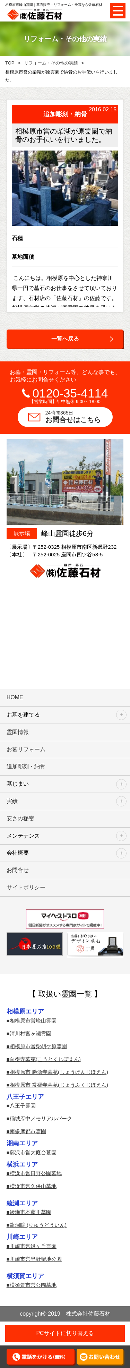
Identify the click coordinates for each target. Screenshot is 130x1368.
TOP (10, 63)
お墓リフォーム (26, 749)
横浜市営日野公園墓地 (36, 1173)
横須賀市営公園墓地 (33, 1285)
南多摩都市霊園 (28, 1131)
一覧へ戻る (65, 339)
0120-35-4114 (70, 393)
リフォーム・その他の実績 (51, 63)
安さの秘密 (20, 818)
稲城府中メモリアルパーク (41, 1118)
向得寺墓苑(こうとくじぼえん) (45, 1059)
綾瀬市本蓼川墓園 (30, 1212)
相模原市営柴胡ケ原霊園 (38, 1046)
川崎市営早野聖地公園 (36, 1259)
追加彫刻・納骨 (26, 766)
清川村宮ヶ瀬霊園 (30, 1033)
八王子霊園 (23, 1106)
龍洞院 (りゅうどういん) (38, 1225)
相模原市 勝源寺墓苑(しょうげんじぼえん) (59, 1072)
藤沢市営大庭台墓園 (33, 1152)
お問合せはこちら (79, 416)
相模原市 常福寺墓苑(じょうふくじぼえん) (59, 1085)
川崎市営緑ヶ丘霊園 (33, 1246)
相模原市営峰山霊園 (33, 1021)
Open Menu (117, 10)
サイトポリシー (26, 887)
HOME (15, 697)
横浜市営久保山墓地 (33, 1186)
